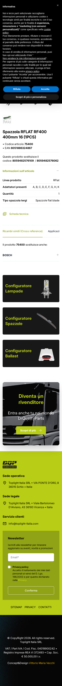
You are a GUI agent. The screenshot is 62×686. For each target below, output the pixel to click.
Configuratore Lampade (18, 288)
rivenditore (31, 399)
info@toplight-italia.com (23, 523)
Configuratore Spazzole (18, 321)
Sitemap (16, 607)
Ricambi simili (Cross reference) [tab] (23, 231)
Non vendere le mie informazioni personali (24, 58)
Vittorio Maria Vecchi (42, 663)
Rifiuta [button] (17, 89)
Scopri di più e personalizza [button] (31, 97)
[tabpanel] (31, 251)
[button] (57, 5)
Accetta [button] (45, 89)
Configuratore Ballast (18, 353)
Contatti (44, 607)
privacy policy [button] (32, 71)
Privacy (22, 580)
